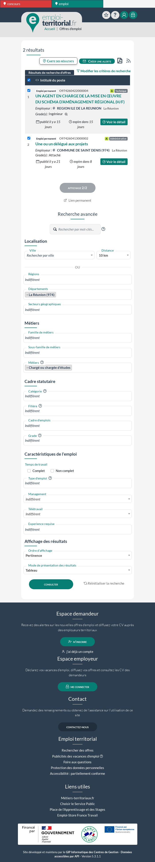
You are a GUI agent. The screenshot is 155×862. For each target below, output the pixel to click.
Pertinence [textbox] (34, 555)
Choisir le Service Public (77, 804)
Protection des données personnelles (77, 768)
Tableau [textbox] (31, 570)
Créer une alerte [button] (97, 61)
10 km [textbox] (103, 255)
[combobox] (59, 255)
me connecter (77, 687)
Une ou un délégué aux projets (61, 143)
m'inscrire (77, 642)
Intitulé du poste (50, 80)
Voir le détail (113, 122)
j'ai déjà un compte (77, 652)
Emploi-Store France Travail (77, 815)
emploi (62, 4)
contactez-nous (77, 727)
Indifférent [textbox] (33, 499)
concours (12, 4)
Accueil (49, 29)
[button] (103, 229)
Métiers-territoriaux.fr (77, 798)
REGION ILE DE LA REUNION (77, 108)
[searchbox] (77, 279)
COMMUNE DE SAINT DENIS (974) (81, 150)
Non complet (65, 471)
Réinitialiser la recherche (104, 583)
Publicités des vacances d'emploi (75, 756)
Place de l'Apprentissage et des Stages (77, 809)
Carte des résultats (58, 61)
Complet (39, 471)
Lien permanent (77, 200)
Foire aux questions (77, 762)
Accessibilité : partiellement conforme (77, 773)
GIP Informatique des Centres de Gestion (92, 852)
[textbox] (59, 255)
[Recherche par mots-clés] (79, 229)
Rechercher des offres (78, 750)
